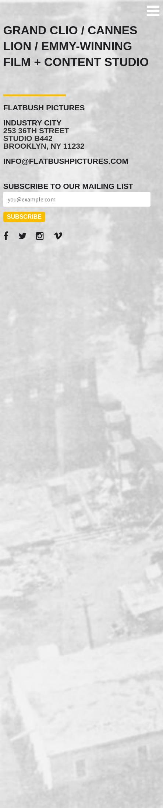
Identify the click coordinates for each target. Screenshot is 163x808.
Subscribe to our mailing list (68, 186)
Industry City (32, 122)
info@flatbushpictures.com (65, 161)
